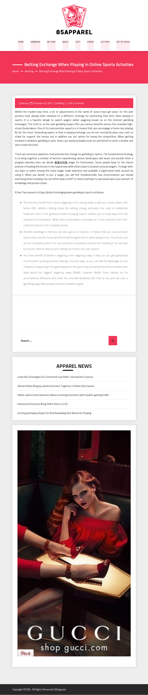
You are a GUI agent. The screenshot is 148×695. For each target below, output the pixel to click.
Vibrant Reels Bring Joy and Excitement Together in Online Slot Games (55, 386)
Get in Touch (122, 41)
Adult (66, 41)
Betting (52, 41)
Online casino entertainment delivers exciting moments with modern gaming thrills (63, 395)
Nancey (24, 103)
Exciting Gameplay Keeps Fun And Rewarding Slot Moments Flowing (54, 413)
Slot (78, 41)
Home (21, 41)
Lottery (104, 41)
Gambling (36, 41)
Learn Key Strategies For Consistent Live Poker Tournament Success (55, 377)
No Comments (77, 103)
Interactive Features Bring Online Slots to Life (42, 404)
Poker (90, 41)
